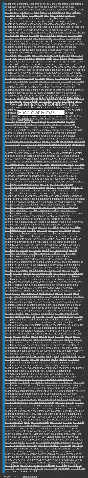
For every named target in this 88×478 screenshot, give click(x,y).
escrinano (10, 307)
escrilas (61, 302)
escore (18, 38)
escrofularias (12, 465)
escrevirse (59, 175)
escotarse (10, 92)
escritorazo (33, 345)
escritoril (77, 348)
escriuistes (76, 416)
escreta (76, 147)
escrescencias (63, 147)
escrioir (65, 307)
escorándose (62, 78)
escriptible (21, 319)
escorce (24, 35)
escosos (39, 84)
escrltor (48, 459)
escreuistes (23, 161)
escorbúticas (64, 32)
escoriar (68, 44)
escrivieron (48, 436)
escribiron (35, 241)
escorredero (36, 64)
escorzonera (12, 78)
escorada (49, 24)
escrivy (42, 454)
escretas (78, 150)
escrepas (34, 147)
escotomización (13, 101)
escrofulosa (22, 468)
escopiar (19, 12)
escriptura (10, 327)
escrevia (67, 167)
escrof (43, 462)
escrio (48, 307)
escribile (32, 227)
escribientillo (38, 216)
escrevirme (35, 175)
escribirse (58, 241)
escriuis (52, 416)
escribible (80, 198)
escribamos (32, 184)
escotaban (10, 87)
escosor (30, 84)
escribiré (63, 244)
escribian (58, 198)
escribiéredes (59, 262)
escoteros (71, 92)
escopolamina (12, 21)
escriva (35, 422)
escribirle (42, 239)
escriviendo (21, 434)
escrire (76, 330)
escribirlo (64, 239)
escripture (38, 330)
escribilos (42, 230)
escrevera (10, 167)
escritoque (69, 342)
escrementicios (62, 144)
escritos (51, 353)
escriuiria (20, 413)
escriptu (67, 325)
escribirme (10, 241)
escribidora (22, 207)
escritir (68, 336)
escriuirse (21, 416)
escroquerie (11, 471)
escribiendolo (12, 213)
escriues (9, 405)
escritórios (10, 399)
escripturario (65, 327)
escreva (73, 161)
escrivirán (66, 448)
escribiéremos (75, 262)
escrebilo (21, 130)
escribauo (31, 193)
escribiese (77, 221)
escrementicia (12, 144)
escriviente (50, 434)
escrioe (56, 307)
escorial (9, 44)
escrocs (35, 462)
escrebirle (10, 132)
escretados (47, 150)
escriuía (9, 422)
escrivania (78, 422)
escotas (20, 92)
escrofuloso (64, 468)
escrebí (19, 138)
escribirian (73, 236)
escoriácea (56, 52)
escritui (34, 362)
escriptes (10, 319)
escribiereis (27, 221)
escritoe (47, 339)
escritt (8, 359)
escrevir (19, 173)
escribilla (42, 227)
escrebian (10, 124)
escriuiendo (49, 405)
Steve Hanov (30, 476)
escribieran (27, 218)
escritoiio (30, 342)
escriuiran (78, 411)
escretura (10, 155)
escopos (40, 21)
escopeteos (35, 3)
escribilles (75, 227)
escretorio (54, 153)
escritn (76, 336)
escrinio (20, 307)
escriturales (64, 370)
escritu (54, 359)
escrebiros (46, 132)
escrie (76, 293)
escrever (80, 164)
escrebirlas (77, 130)
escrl (23, 459)
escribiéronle (25, 264)
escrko (16, 459)
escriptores (33, 322)
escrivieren (35, 436)
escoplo (20, 18)
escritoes (68, 339)
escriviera (75, 434)
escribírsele (26, 287)
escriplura (60, 313)
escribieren (40, 221)
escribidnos (58, 204)
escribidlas (11, 204)
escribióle (61, 267)
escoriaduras (74, 41)
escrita (41, 333)
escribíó (68, 290)
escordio (9, 38)
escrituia (43, 362)
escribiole (31, 233)
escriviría (10, 451)
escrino (40, 307)
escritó (61, 396)
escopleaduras (67, 15)
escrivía (9, 456)
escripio (19, 313)
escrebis (43, 135)
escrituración (12, 368)
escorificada (11, 49)
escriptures (51, 330)
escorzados (11, 75)
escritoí (30, 356)
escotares (67, 89)
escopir (38, 12)
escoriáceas (69, 52)
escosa (24, 81)
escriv (27, 422)
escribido (71, 204)
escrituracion (50, 365)
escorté (18, 72)
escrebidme (44, 124)
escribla (66, 270)
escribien (10, 210)
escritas (77, 333)
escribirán (41, 244)
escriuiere (21, 408)
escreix (55, 141)
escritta (16, 359)
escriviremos (64, 442)
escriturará (78, 382)
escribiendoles (68, 210)
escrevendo (57, 164)
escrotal (23, 471)
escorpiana (77, 55)
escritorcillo (46, 345)
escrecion (10, 141)
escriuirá (32, 416)
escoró (8, 81)
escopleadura (51, 15)
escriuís (18, 422)
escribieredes (12, 221)
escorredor (50, 64)
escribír (18, 284)
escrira (68, 330)
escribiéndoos (30, 259)
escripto (77, 319)
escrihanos (11, 299)
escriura (27, 419)
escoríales (75, 78)
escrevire (40, 173)
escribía (26, 276)
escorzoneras (26, 78)
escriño (64, 456)
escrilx (61, 305)
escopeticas (11, 9)
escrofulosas (36, 468)
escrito (18, 339)
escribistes (35, 250)
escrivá (60, 454)
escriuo (18, 419)
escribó (77, 290)
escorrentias (38, 67)
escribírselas (12, 287)
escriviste (30, 451)
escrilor (78, 302)
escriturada (37, 368)
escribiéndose (46, 259)
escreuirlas (31, 158)
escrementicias (29, 144)
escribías (36, 282)
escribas (9, 193)
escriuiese (59, 408)
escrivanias (11, 425)
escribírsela (71, 284)
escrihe (22, 299)
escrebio (45, 130)
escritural (35, 370)
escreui (30, 155)
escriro (8, 333)
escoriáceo (11, 55)
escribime (53, 230)
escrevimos (72, 170)
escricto (59, 293)
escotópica (11, 104)
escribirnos (23, 241)
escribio (21, 233)
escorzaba (37, 72)
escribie (73, 207)
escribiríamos (38, 247)
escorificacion (52, 46)
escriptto (57, 325)
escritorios (33, 350)
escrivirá (55, 448)
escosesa (66, 81)
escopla (46, 12)
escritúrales (23, 399)
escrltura (58, 459)
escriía (37, 456)
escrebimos (33, 130)
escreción (35, 141)
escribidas (52, 201)
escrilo (70, 302)
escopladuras (73, 12)
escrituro (80, 391)
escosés (49, 84)
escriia (63, 299)
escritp (49, 356)
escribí (17, 276)
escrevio (9, 173)
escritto (25, 359)
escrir (61, 330)
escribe (53, 193)
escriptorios (23, 325)
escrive (62, 428)
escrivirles (43, 445)
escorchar (62, 35)
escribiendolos (28, 213)
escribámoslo (75, 273)
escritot (72, 353)
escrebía (28, 138)
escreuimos (63, 155)
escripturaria (50, 327)
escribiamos (46, 198)
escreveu (49, 167)
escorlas (45, 55)
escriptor (10, 322)
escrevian (10, 170)
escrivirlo (54, 445)
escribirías (63, 247)
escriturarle (11, 382)
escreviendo (33, 170)
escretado (34, 150)
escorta (62, 69)
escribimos (65, 230)
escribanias (38, 187)
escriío (45, 456)
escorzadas (62, 72)
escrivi (39, 431)
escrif (17, 296)
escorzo (80, 75)
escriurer (47, 419)
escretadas (23, 150)
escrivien (10, 434)
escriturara (11, 376)
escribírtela (67, 287)
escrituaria (73, 359)
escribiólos (22, 270)
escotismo (10, 98)
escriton (48, 342)
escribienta (76, 213)
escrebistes (69, 135)
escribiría (25, 247)
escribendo (11, 196)
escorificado (40, 49)
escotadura (69, 87)
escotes (9, 95)
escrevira (29, 173)
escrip (27, 310)
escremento (78, 144)
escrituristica (12, 391)
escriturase (49, 385)
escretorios (66, 153)
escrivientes (63, 434)
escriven (9, 431)
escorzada (50, 72)
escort (53, 69)
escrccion (10, 121)
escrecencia (62, 138)
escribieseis (11, 224)
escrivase (30, 428)
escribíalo (34, 279)
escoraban (21, 24)
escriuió (9, 419)
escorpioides (12, 61)
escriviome (11, 442)
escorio (23, 52)
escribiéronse (40, 264)
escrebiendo (12, 127)
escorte (70, 69)
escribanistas (12, 190)
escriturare (37, 376)
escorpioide (45, 58)
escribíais (49, 276)
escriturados (12, 370)
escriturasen (63, 385)
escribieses (54, 224)
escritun (64, 362)
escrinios (31, 307)
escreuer (21, 155)
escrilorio (21, 305)
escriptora (20, 322)
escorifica (39, 46)
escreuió (35, 161)
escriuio (49, 411)
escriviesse (11, 439)
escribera (32, 196)
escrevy (63, 178)
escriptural (22, 327)
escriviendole (36, 434)
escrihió (48, 299)
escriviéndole (68, 451)
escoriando (57, 44)
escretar (68, 150)
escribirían (51, 247)
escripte (78, 316)
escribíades (37, 276)
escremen (65, 141)
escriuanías (47, 402)
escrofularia (73, 462)
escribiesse (68, 224)
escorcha (34, 35)
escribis (74, 247)
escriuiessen (25, 411)
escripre (9, 316)
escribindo (10, 233)
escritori (56, 348)
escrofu (52, 462)
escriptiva (42, 319)
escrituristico (42, 391)
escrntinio (10, 462)
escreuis (79, 158)
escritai (49, 333)
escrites (43, 336)
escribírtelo (25, 290)
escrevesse (36, 167)
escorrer (9, 69)
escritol (39, 342)
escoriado (47, 41)
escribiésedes (55, 264)
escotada (22, 87)
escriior (80, 299)
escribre (17, 273)
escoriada (23, 41)
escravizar (10, 118)
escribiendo (22, 210)
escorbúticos (12, 35)
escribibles (11, 201)
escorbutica (42, 29)
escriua (42, 399)
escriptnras (66, 319)
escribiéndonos (13, 259)
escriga (40, 296)
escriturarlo (24, 382)
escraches (10, 112)
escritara (67, 333)
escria (54, 181)
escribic (21, 201)
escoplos (31, 18)
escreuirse (68, 158)
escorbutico (70, 29)
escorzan (23, 75)
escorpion (25, 61)
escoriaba (46, 38)
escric (8, 293)
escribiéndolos (45, 256)
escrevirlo (10, 175)
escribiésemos (72, 264)
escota (65, 84)
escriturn (70, 391)
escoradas (60, 24)
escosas (33, 81)
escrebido (57, 124)
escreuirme (56, 158)
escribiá (63, 250)
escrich (16, 293)
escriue (70, 402)
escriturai (24, 370)
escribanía (50, 190)
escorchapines (48, 35)
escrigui (49, 296)
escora (78, 21)
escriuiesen (72, 408)
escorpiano (11, 58)
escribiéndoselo (63, 259)
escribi (26, 198)
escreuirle (43, 158)
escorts (9, 72)
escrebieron (37, 127)
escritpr (58, 356)
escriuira (68, 411)
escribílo (68, 282)
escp (16, 110)
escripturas (27, 330)
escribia (34, 198)
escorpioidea (60, 58)
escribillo (10, 230)
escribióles (73, 267)
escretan (59, 150)
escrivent (20, 431)
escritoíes (39, 356)
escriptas (68, 316)
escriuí (74, 419)
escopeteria (49, 3)
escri (47, 181)
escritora (10, 345)
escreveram (23, 167)
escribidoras (36, 207)
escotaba (75, 84)
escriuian (37, 405)
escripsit (30, 316)
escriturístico (70, 393)
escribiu (54, 250)
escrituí (45, 396)
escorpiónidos (12, 64)
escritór (69, 396)
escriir (28, 302)
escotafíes (25, 89)
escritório (79, 396)
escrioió (74, 307)
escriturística (39, 393)
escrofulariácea (28, 465)
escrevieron (46, 170)
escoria (37, 38)
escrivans (47, 425)
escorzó (50, 78)
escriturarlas (66, 379)
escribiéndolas (52, 253)
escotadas (33, 87)
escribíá (58, 290)
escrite (34, 336)
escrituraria (50, 376)
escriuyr (65, 419)
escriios (20, 302)
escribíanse (24, 282)
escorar (69, 26)
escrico (25, 293)
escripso (40, 316)
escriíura (55, 456)
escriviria (77, 442)
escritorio (22, 350)
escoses (55, 81)
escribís (36, 290)
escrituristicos (57, 391)
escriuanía (35, 402)
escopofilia (51, 18)
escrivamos (56, 422)
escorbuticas (56, 29)
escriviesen (72, 436)
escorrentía (64, 67)
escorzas (71, 75)
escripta (58, 316)
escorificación (68, 46)
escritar (58, 333)
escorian (45, 44)
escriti (51, 336)
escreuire (20, 158)
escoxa (9, 107)
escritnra (10, 339)
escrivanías (71, 425)
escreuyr (45, 161)
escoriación (11, 41)
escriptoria (56, 322)
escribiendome (45, 213)
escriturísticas (54, 393)
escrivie (76, 431)
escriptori (45, 322)
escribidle (22, 204)
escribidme (46, 204)
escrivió (24, 454)
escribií (9, 267)
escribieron (65, 221)
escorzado (75, 72)
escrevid (20, 170)
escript (49, 316)
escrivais (44, 422)
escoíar (9, 110)
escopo (40, 18)
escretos (78, 153)
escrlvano (68, 459)
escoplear (10, 18)
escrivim (47, 439)
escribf (8, 198)
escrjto (8, 459)
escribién (10, 253)
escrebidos (69, 124)
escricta (33, 293)
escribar (74, 190)
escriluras (51, 305)
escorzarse (59, 75)
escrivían (19, 456)
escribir (52, 233)
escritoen (58, 339)
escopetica (68, 6)
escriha (68, 296)
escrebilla (63, 127)
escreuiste (10, 161)
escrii (56, 299)
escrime (69, 305)
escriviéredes (12, 454)
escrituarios (23, 362)
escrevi (58, 167)
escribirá (30, 244)
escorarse (10, 29)
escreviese (60, 170)
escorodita (64, 55)
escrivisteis (42, 451)
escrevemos (32, 164)
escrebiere (25, 127)
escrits (81, 356)
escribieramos (12, 218)
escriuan (51, 399)
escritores (46, 348)
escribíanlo (11, 282)
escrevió (44, 178)
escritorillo (10, 350)
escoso (21, 84)
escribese (76, 196)
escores (27, 38)
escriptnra (53, 319)
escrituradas (51, 368)
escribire (9, 236)
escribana (55, 184)
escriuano (10, 402)
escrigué (59, 296)
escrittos (34, 359)
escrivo (33, 454)
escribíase (47, 282)
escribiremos (34, 236)
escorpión (63, 61)
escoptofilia (61, 21)
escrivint (69, 439)
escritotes (10, 356)
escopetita (37, 9)
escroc (26, 462)
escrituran (43, 373)
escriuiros (10, 416)
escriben (74, 193)
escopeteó (55, 6)
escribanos (38, 190)
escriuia (27, 405)
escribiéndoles (13, 256)
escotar (57, 89)
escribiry (20, 244)
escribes (66, 196)
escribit (45, 250)
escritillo (59, 336)
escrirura (18, 333)
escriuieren (34, 408)
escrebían (39, 138)
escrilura (40, 305)
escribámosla (60, 273)
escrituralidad (12, 373)
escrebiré (33, 135)
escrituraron (51, 382)
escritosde (61, 353)
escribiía (18, 267)
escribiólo (10, 270)
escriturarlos (37, 382)
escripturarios (12, 330)
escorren (76, 64)
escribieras (40, 218)
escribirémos (12, 247)
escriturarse (65, 382)
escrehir (46, 141)
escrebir (54, 130)
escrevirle (75, 173)
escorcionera (75, 35)
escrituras (37, 385)
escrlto (40, 459)
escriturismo (45, 388)
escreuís (64, 161)
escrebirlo (21, 132)
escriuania (62, 399)
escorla (36, 55)
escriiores (10, 302)
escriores (18, 310)
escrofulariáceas (46, 465)
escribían (72, 279)
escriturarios (39, 379)
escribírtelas (11, 290)
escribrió (37, 273)
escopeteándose (40, 6)
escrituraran (24, 376)
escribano (25, 190)
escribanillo (77, 187)
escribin (76, 230)
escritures (32, 388)
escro (19, 462)
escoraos (60, 26)
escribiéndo (22, 253)
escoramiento (24, 26)
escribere (43, 196)
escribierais (63, 216)
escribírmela (30, 284)
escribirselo (70, 241)
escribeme (63, 193)
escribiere (66, 218)
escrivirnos (11, 448)
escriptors (36, 325)
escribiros (46, 241)
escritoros (67, 350)
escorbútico (78, 32)
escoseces (44, 81)
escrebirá (10, 135)
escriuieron (47, 408)
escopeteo (23, 3)
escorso (30, 69)
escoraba (10, 24)
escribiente (11, 216)
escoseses (11, 84)
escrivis (20, 451)
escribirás (52, 244)
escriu (33, 399)
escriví (77, 454)
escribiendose (61, 213)
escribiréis (74, 244)
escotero (60, 92)
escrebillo (10, 130)
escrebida (31, 124)
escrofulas (61, 465)
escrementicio (46, 144)
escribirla (19, 239)
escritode (38, 339)
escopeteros (76, 3)
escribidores (50, 207)
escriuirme (75, 413)
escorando (48, 26)
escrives (30, 431)
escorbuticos (12, 32)
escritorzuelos (27, 353)
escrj (81, 456)
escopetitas (49, 9)
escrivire (52, 442)
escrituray (75, 385)
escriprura (20, 316)
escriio (71, 299)
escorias (9, 46)
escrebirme (34, 132)
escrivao (9, 428)
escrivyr (50, 454)
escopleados (36, 15)
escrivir (21, 442)
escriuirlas (41, 413)
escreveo (69, 164)
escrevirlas (63, 173)
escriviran (41, 442)
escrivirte (45, 448)
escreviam (78, 167)
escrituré (27, 393)
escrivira (30, 442)
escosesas (78, 81)
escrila (53, 302)
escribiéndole (68, 253)
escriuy (56, 419)
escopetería (11, 6)
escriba (70, 181)
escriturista (58, 388)
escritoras (20, 345)
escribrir (27, 273)
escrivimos (58, 439)
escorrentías (78, 67)
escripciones (50, 310)
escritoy (20, 356)
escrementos (12, 147)
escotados (56, 87)
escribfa (17, 198)
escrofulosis (50, 468)
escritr (73, 356)
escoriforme (11, 52)
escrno (78, 459)
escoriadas (36, 41)
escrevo (54, 178)
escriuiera (10, 408)
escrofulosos (78, 468)
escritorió (56, 350)
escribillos (20, 230)
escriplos (49, 313)
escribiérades (28, 262)
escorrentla (51, 67)
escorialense (21, 44)
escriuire (9, 413)
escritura (10, 365)
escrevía (18, 181)
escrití (53, 396)
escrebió (9, 138)
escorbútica (50, 32)
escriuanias (74, 399)
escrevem (19, 164)
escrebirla (65, 130)
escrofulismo (75, 465)
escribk (57, 270)
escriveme (72, 428)
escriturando (56, 373)
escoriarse (79, 44)
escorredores (64, 64)
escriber (22, 196)
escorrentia (24, 67)
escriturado (78, 368)
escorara (79, 26)
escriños (73, 456)
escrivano (23, 425)
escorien (28, 46)
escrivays (52, 428)
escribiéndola (36, 253)
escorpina (23, 58)
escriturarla (52, 379)
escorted (80, 69)
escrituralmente (29, 373)
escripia (73, 310)
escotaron (78, 89)
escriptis (32, 319)
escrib (61, 181)
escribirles (53, 239)
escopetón (77, 9)
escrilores (10, 305)
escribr (8, 273)
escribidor (10, 207)
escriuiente (62, 405)
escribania (26, 187)
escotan (35, 89)
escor (71, 21)
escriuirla (31, 413)
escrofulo (10, 468)
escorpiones (50, 61)
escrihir (40, 299)
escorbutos (37, 32)
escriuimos (38, 411)
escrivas (19, 428)
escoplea (10, 15)
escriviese (60, 436)
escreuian (50, 155)
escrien (9, 296)
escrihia (30, 299)
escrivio (79, 439)
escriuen (79, 402)
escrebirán (21, 135)
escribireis (20, 236)
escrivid (67, 431)
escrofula (62, 462)
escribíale (10, 279)
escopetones (64, 9)
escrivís (29, 456)
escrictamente (46, 293)
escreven (45, 164)
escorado (72, 24)
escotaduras (12, 89)
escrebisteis (55, 135)
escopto (50, 21)
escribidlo (34, 204)
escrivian (57, 431)
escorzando (35, 75)
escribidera (64, 201)
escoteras (49, 92)
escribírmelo (44, 284)
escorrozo (20, 69)
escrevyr (73, 178)
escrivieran (11, 436)
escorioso (44, 52)
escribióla (38, 267)
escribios (42, 233)
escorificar (69, 49)
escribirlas (30, 239)
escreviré (71, 175)
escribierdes (53, 218)
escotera (38, 92)
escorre (25, 64)
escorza (26, 72)
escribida (41, 201)
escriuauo (60, 402)
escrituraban (35, 365)
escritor (80, 342)
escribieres (53, 221)
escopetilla (25, 9)
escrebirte (70, 132)
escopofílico (63, 18)
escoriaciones (73, 38)
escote (29, 92)
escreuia (39, 155)
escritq (66, 356)
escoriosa (32, 52)
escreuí (55, 161)
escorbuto (25, 32)
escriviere (23, 436)
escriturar (69, 373)
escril (46, 302)
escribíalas (73, 276)
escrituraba (21, 365)
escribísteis (47, 290)
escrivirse (34, 448)
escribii (23, 227)
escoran (37, 26)
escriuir (58, 411)
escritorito (45, 350)
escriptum (77, 325)
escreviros (47, 175)
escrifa (24, 296)
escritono (58, 342)
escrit (34, 333)
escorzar (47, 75)
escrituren (20, 388)
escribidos (63, 207)
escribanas (67, 184)
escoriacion (59, 38)
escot (58, 84)
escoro (54, 55)
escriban (44, 184)
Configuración (25, 119)
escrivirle (32, 445)
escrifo (32, 296)
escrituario (10, 362)
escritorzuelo (12, 353)
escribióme (35, 270)
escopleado (22, 15)
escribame (20, 184)
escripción (63, 310)
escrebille (74, 127)
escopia (9, 12)
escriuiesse (11, 411)
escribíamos (59, 279)
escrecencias (77, 138)
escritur (74, 362)
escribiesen (41, 224)
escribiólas (50, 267)
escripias (10, 313)
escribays (43, 193)
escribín (78, 282)
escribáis (47, 273)
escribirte (10, 244)
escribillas (53, 227)
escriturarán (11, 385)
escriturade (65, 368)
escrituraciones (65, 365)
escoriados (60, 41)
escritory (78, 350)
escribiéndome (61, 256)
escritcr (17, 336)
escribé (9, 276)
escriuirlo (64, 413)
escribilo (31, 230)
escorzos (40, 78)
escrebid (21, 124)
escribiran (72, 233)
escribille (64, 227)
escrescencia (47, 147)
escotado (45, 87)
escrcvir (35, 121)
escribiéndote (12, 262)
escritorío (41, 353)
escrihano (78, 296)
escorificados (55, 49)
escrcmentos (23, 121)
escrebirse (59, 132)
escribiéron (11, 264)
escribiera (51, 216)
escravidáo (11, 115)
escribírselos (53, 287)
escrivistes (54, 451)
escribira (61, 233)
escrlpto (31, 459)
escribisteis (22, 250)
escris (26, 333)
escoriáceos (24, 55)
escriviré (76, 448)
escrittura (45, 359)
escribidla (76, 201)
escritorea (34, 348)
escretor (18, 153)
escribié (73, 250)
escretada (10, 150)
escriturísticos (12, 396)
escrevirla (51, 173)
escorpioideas (75, 58)
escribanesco (12, 187)
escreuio (75, 155)
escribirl (9, 239)
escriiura (37, 302)
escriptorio (10, 325)
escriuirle (53, 413)
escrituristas (71, 388)
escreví (9, 181)
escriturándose (13, 393)
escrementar (78, 141)
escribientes (24, 216)
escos (16, 81)
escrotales (33, 471)
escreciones (23, 141)
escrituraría (25, 385)
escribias (69, 198)
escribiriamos (59, 236)
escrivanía (59, 425)
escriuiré (42, 416)
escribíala (61, 276)
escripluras (72, 313)
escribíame (46, 279)
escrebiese (51, 127)
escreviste (20, 178)
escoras (21, 29)
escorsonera (42, 69)
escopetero (62, 3)
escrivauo (41, 428)
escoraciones (35, 24)
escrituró (25, 396)
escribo (75, 270)
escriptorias (69, 322)
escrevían (29, 181)
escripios (30, 313)
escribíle (58, 282)
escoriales (34, 44)
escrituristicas (27, 391)
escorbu (30, 29)
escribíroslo (58, 284)
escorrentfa (11, 67)
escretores (29, 153)
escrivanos (35, 425)
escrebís (50, 138)
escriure (36, 419)
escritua (63, 359)
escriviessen (25, 439)
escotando (46, 89)
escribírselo (39, 287)
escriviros (23, 448)
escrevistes (33, 178)
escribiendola (36, 210)
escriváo (68, 454)
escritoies (19, 342)
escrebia (70, 121)
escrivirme (77, 445)
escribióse (46, 270)
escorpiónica (76, 61)
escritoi (9, 342)
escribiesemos (27, 224)
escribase (20, 193)
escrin (78, 305)
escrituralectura (49, 370)
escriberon (55, 196)
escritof (78, 339)
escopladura (58, 12)
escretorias (42, 153)
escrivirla (10, 445)
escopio (28, 12)
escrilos (31, 305)
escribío (9, 284)
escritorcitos (11, 348)
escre (43, 121)
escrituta (36, 396)
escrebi (61, 121)
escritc (8, 336)
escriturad (25, 368)
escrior (8, 310)
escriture (10, 388)
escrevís (39, 181)
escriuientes (75, 405)
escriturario (25, 379)
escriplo (39, 313)
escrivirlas (20, 445)
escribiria (47, 236)
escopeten (10, 3)
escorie (19, 46)
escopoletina (28, 21)
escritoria (67, 348)
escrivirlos (65, 445)
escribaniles (63, 187)
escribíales (22, 279)
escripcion (36, 310)
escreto (9, 153)
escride (68, 293)
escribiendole (51, 210)
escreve (9, 164)
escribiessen (12, 227)
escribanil (51, 187)
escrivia (47, 431)
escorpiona (37, 61)
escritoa (27, 339)
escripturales (36, 327)
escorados (10, 26)
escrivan (67, 422)
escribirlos (75, 239)
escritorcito (73, 345)
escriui (18, 405)
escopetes (24, 6)
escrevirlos (22, 175)
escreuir (9, 158)
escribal (9, 184)
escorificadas (26, 49)
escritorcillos (59, 345)
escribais (79, 181)
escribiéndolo (29, 256)
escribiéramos (43, 262)
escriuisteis (63, 416)
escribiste (10, 250)
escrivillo (37, 439)
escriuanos (22, 402)
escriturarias (12, 379)
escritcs (26, 336)
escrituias (54, 362)
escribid (30, 201)
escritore (23, 348)
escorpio (34, 58)
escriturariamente (66, 376)
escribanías (63, 190)
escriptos (47, 325)
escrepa (24, 147)
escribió (27, 267)
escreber (52, 121)
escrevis (9, 178)
